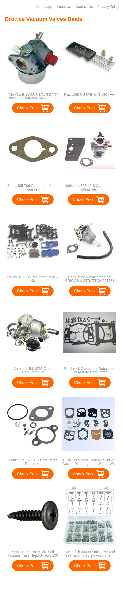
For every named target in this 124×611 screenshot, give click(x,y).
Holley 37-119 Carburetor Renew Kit (32, 279)
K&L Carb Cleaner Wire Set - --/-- (90, 94)
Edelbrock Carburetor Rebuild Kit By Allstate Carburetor (89, 370)
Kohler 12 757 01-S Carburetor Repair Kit (33, 462)
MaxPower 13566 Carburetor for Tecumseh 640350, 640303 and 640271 (33, 97)
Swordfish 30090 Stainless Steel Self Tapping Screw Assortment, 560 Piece (90, 555)
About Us (64, 7)
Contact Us (84, 7)
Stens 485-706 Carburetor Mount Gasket (32, 187)
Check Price (28, 108)
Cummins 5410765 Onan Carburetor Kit (32, 370)
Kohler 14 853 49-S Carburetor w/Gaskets (88, 187)
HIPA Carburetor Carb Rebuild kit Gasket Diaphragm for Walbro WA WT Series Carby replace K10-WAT (88, 465)
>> (71, 579)
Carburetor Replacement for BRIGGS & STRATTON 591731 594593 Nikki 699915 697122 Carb (89, 282)
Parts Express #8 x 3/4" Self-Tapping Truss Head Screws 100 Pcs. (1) (33, 555)
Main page (44, 7)
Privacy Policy (108, 7)
